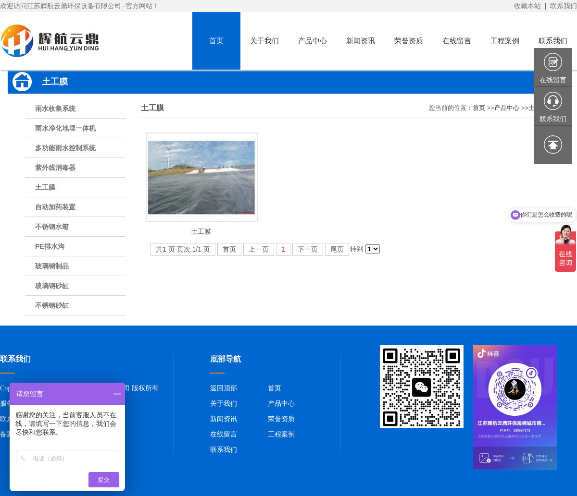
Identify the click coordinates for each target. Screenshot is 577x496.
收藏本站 (527, 6)
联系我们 (563, 6)
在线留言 (223, 434)
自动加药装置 (55, 207)
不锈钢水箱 (52, 226)
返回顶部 (223, 388)
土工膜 (45, 187)
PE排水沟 (49, 246)
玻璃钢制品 (52, 266)
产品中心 (506, 107)
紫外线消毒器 (55, 167)
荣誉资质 (281, 419)
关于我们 (223, 403)
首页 (479, 107)
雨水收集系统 (55, 108)
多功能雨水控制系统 (65, 148)
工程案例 (281, 434)
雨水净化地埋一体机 (65, 128)
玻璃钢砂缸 (52, 286)
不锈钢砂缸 (52, 305)
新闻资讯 (223, 419)
